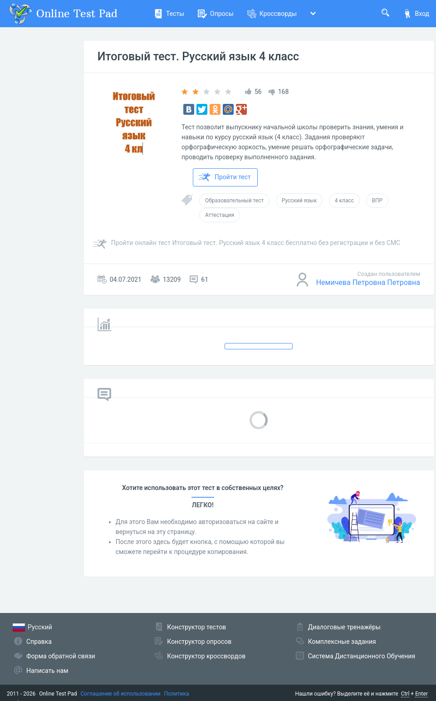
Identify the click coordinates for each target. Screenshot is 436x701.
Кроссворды (272, 13)
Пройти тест (224, 177)
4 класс (344, 200)
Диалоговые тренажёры (344, 627)
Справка (39, 641)
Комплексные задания (342, 641)
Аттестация (219, 215)
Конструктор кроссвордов (206, 656)
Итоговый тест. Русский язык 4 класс (198, 56)
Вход (416, 13)
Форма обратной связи (60, 656)
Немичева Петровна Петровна (368, 282)
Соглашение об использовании (121, 694)
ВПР (377, 200)
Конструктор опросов (199, 641)
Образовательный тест (234, 200)
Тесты (169, 13)
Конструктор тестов (196, 627)
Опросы (216, 13)
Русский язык (299, 200)
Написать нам (47, 670)
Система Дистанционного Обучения (361, 656)
